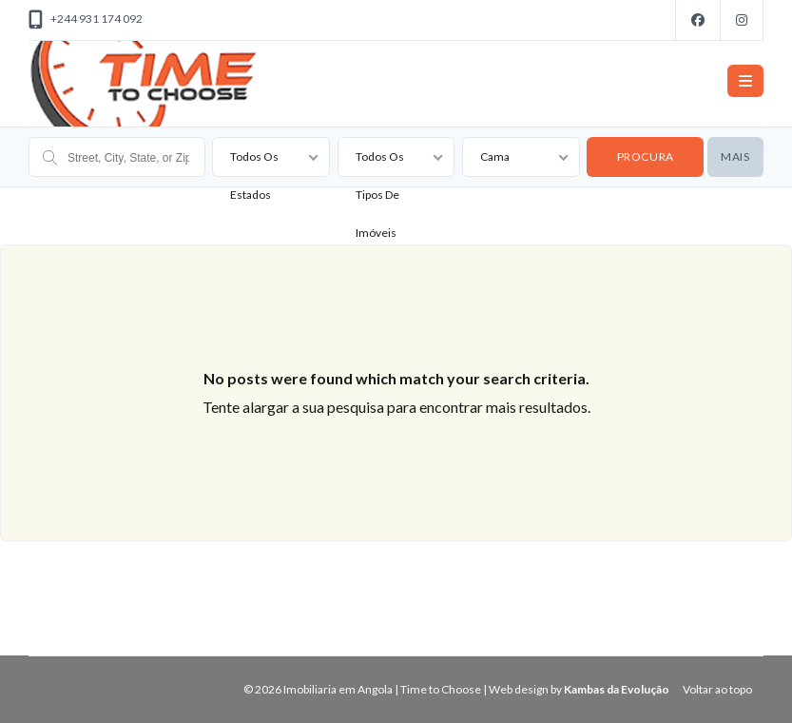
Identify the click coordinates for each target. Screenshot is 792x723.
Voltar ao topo (717, 689)
